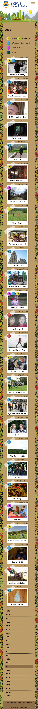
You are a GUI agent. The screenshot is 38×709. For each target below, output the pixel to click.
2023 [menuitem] (8, 622)
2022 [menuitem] (8, 626)
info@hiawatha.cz (19, 704)
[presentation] (33, 4)
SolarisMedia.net (23, 707)
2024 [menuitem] (8, 618)
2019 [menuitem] (8, 637)
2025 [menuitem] (8, 615)
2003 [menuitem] (8, 696)
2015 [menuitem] (8, 651)
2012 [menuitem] (8, 663)
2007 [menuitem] (8, 681)
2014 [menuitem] (8, 655)
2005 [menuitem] (8, 688)
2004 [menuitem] (8, 692)
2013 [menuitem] (8, 659)
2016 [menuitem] (8, 648)
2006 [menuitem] (8, 685)
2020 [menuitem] (8, 633)
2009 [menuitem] (8, 674)
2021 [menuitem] (8, 629)
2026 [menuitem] (8, 611)
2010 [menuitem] (8, 670)
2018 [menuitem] (8, 640)
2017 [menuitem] (8, 644)
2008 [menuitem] (8, 677)
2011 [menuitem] (8, 666)
